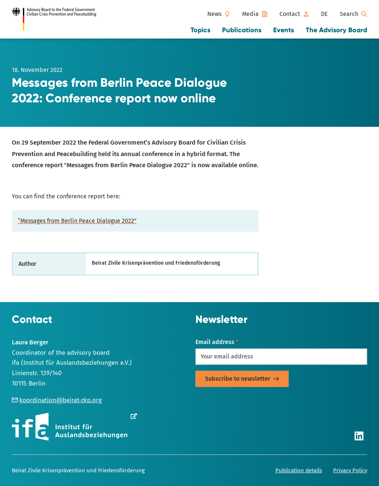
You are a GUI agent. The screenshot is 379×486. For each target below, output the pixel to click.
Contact (289, 13)
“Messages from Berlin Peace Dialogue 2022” (77, 220)
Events (283, 30)
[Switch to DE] (324, 14)
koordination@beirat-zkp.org (57, 400)
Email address (216, 342)
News (214, 13)
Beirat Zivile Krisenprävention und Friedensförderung (78, 470)
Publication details (298, 470)
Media (250, 13)
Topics (200, 30)
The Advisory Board (336, 30)
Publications (241, 30)
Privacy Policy (350, 470)
